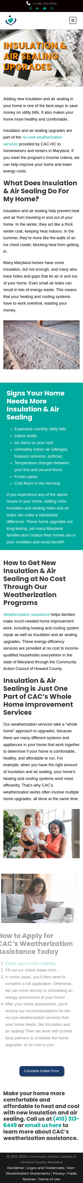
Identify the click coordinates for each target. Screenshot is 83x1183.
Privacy (59, 1173)
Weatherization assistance (26, 614)
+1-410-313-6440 (41, 4)
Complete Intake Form (41, 1071)
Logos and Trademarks (46, 1167)
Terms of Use (49, 1179)
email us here (43, 1125)
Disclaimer (15, 1167)
